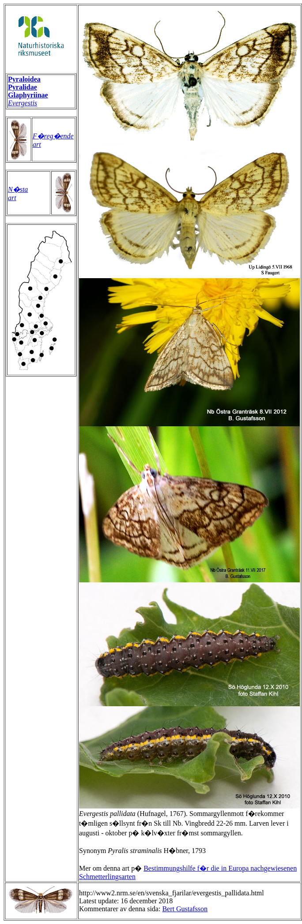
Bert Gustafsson (185, 909)
